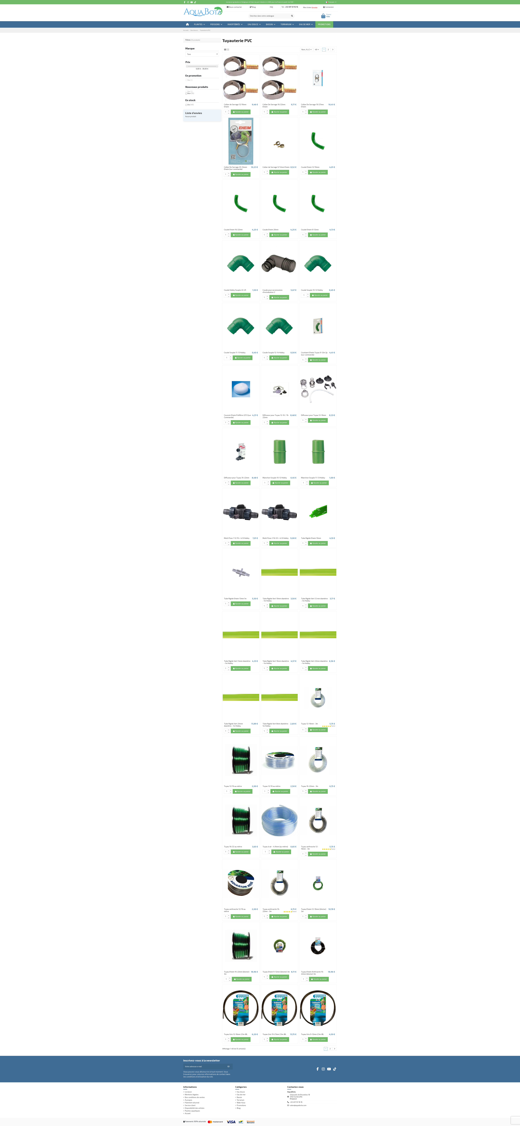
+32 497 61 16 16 (291, 7)
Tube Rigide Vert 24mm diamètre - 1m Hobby (233, 725)
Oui (190, 80)
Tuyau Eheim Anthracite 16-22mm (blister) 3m (312, 973)
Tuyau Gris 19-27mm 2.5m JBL (274, 1034)
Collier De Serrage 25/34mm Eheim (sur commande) (235, 168)
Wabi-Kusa (241, 1103)
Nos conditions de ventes (195, 1097)
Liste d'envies (193, 112)
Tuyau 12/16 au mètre (233, 786)
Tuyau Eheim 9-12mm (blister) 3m (276, 972)
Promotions (241, 1105)
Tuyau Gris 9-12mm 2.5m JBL (312, 1034)
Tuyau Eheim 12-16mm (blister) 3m (313, 910)
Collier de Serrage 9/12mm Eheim (276, 167)
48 (317, 49)
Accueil (187, 1113)
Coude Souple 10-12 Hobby (312, 290)
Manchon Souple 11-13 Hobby (313, 478)
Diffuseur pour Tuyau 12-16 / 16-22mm (276, 416)
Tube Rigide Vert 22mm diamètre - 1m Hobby (314, 662)
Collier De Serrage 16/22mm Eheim (274, 105)
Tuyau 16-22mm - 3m (309, 786)
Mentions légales (192, 1095)
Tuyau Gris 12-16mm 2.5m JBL (236, 1034)
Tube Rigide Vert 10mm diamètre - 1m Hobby (276, 599)
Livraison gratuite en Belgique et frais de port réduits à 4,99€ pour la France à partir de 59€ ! (260, 2)
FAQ (271, 7)
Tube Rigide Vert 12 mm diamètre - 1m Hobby (314, 599)
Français (331, 2)
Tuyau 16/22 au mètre (233, 846)
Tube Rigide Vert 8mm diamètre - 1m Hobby (276, 725)
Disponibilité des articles (194, 1108)
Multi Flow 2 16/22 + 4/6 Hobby (275, 538)
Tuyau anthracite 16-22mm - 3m (271, 910)
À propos (188, 1100)
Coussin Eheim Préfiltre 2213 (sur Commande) (237, 416)
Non (190, 93)
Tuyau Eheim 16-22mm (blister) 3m (236, 973)
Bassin (239, 1097)
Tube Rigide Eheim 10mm (311, 538)
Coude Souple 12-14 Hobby (273, 352)
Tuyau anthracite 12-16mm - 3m (309, 847)
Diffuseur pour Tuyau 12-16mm (313, 415)
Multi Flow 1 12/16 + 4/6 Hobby (236, 538)
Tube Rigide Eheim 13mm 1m (235, 598)
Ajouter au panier (241, 112)
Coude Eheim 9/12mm (310, 229)
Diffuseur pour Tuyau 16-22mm (236, 478)
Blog (253, 7)
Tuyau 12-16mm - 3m (309, 724)
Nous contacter (234, 7)
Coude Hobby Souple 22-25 (235, 290)
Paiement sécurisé (192, 1103)
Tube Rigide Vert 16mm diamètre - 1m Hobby (276, 662)
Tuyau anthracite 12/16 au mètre (235, 910)
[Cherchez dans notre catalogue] (292, 16)
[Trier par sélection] (306, 49)
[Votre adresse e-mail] (204, 1067)
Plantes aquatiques (192, 1111)
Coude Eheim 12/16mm (310, 167)
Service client (190, 1105)
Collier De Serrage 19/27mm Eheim (312, 105)
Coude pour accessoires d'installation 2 (272, 291)
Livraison (188, 1092)
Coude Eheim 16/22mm (233, 229)
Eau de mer (241, 1095)
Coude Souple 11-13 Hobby (234, 352)
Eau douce (241, 1092)
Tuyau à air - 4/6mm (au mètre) (275, 846)
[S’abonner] (228, 1067)
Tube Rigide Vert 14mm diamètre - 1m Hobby (237, 662)
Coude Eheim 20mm (270, 229)
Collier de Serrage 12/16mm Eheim (235, 105)
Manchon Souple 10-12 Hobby (275, 478)
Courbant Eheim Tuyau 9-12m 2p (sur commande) (314, 353)
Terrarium (240, 1100)
